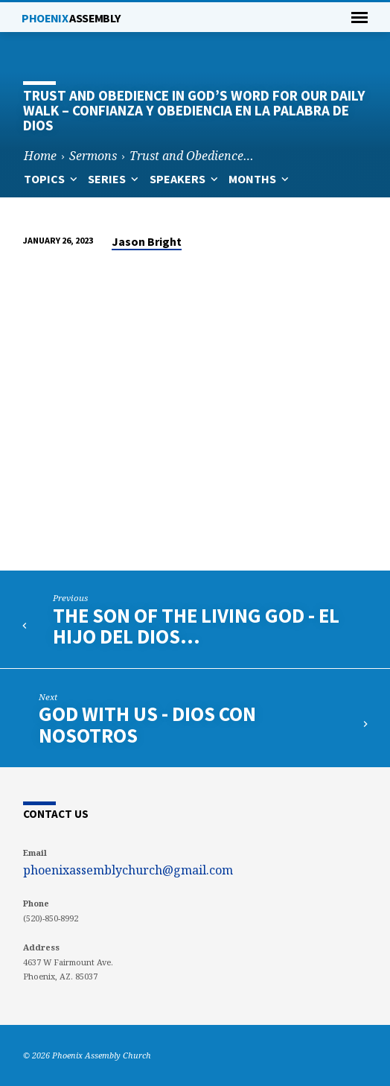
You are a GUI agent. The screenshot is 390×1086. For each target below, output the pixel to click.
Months (260, 178)
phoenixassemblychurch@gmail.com (128, 870)
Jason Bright (147, 241)
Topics (52, 178)
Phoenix (71, 17)
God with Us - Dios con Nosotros (147, 724)
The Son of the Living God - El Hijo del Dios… (196, 626)
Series (114, 178)
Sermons (93, 155)
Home (40, 155)
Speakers (185, 178)
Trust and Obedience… (192, 155)
